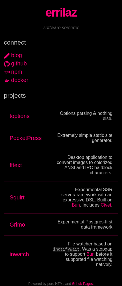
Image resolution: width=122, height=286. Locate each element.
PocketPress (26, 138)
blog (16, 55)
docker (19, 80)
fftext (16, 165)
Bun (76, 205)
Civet (106, 205)
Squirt (17, 197)
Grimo (17, 224)
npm (16, 72)
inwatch (19, 254)
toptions (20, 116)
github (19, 63)
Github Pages (82, 284)
